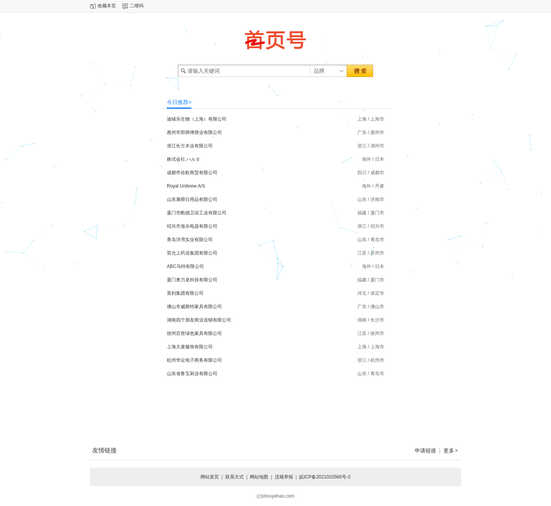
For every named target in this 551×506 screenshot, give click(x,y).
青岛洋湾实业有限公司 (190, 239)
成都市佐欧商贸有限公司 (192, 172)
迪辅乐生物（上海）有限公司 (197, 119)
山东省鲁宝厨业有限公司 (192, 373)
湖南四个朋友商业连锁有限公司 (199, 320)
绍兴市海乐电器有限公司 (192, 226)
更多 (451, 450)
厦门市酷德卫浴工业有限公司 (197, 212)
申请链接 (425, 450)
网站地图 (259, 477)
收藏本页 (107, 5)
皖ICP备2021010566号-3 (324, 477)
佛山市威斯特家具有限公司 (194, 306)
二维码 (136, 5)
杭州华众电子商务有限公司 (194, 360)
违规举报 (284, 477)
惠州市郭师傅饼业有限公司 (194, 132)
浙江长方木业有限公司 (190, 146)
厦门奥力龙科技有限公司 (192, 279)
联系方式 (234, 477)
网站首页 (210, 477)
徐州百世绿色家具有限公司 (194, 333)
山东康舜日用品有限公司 (192, 199)
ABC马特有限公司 (185, 266)
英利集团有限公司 (185, 293)
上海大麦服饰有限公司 (190, 346)
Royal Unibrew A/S (186, 186)
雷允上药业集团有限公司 (192, 253)
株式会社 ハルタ (183, 159)
